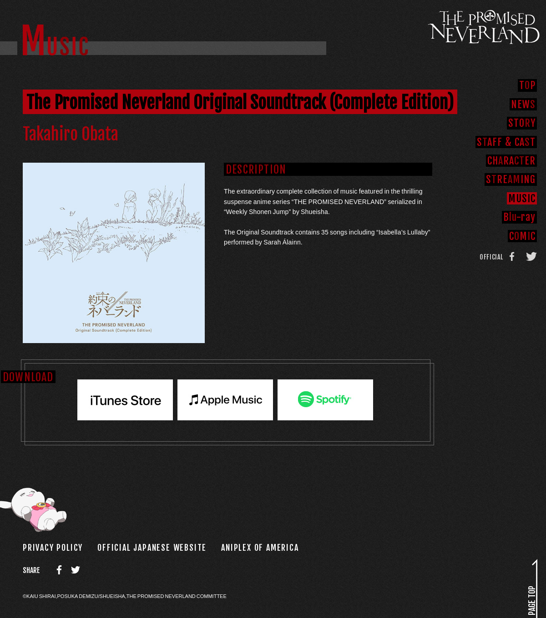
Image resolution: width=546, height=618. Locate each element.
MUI (522, 198)
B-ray (519, 217)
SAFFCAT (506, 142)
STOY (522, 123)
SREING (511, 179)
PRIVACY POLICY (53, 547)
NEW (523, 104)
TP (527, 85)
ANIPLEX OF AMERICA (259, 547)
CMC (522, 236)
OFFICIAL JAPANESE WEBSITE (152, 547)
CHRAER (511, 160)
